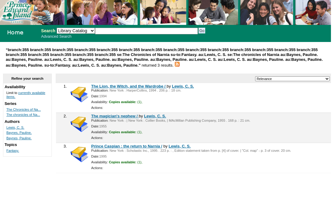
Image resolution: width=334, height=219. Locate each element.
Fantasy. (12, 150)
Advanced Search (56, 36)
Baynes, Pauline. (19, 138)
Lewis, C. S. (183, 86)
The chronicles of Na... (23, 114)
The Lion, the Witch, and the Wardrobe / (129, 86)
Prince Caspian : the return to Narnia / (126, 146)
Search (48, 30)
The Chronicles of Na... (23, 109)
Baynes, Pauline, (19, 132)
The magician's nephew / (115, 116)
